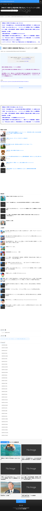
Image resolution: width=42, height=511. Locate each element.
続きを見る (21, 87)
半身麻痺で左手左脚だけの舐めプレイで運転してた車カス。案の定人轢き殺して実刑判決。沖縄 (23, 284)
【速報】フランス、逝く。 (10, 246)
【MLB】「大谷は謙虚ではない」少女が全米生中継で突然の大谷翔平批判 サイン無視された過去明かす (21, 25)
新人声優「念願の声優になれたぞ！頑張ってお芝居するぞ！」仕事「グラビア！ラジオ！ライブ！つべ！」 (23, 231)
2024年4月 (3, 388)
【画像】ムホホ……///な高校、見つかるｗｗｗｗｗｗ (15, 273)
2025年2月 (3, 361)
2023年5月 (3, 418)
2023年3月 (3, 424)
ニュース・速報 (9, 10)
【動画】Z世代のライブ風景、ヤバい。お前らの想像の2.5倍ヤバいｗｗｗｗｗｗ (20, 162)
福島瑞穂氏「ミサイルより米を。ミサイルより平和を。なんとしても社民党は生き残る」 (23, 289)
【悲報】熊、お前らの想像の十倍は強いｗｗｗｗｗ (15, 150)
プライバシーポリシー (19, 508)
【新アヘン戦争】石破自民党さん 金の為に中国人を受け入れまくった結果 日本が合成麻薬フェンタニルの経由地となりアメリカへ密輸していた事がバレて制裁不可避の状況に (23, 279)
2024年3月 (3, 391)
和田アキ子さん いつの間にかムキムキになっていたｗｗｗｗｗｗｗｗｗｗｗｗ (21, 299)
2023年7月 (3, 413)
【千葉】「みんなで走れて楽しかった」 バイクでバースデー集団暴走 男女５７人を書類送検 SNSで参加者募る (21, 27)
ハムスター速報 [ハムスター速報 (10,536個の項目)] (16, 338)
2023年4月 (3, 421)
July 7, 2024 (26, 61)
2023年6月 (3, 416)
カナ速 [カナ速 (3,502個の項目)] (11, 338)
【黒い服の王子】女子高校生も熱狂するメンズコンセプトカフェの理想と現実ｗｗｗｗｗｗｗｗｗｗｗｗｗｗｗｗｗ (23, 236)
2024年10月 (4, 372)
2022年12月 (4, 432)
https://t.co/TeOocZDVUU (26, 58)
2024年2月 (3, 394)
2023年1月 (3, 429)
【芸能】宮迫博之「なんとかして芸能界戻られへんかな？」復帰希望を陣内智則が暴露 (21, 168)
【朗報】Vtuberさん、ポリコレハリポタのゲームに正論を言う (17, 138)
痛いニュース (15, 10)
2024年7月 (3, 380)
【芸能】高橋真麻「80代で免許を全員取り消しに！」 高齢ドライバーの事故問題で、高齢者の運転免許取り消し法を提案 (21, 35)
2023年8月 (3, 410)
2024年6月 (3, 383)
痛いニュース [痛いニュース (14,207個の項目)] (26, 338)
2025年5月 (3, 353)
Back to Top (21, 501)
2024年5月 (3, 386)
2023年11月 (4, 402)
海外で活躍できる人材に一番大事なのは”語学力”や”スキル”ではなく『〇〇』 (19, 144)
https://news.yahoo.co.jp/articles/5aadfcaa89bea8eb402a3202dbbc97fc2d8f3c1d (14, 81)
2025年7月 (3, 347)
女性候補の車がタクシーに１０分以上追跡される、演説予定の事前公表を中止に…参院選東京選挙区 (23, 295)
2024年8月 (3, 377)
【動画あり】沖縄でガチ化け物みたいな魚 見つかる (12, 23)
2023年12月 (4, 399)
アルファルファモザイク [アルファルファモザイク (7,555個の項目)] (5, 338)
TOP (1, 4)
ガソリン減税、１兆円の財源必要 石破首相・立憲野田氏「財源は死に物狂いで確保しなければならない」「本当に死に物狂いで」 (21, 29)
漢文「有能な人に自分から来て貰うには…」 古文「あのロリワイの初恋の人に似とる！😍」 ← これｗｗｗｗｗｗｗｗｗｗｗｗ (22, 263)
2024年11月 (4, 369)
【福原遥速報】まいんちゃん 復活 (12, 251)
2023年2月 (3, 427)
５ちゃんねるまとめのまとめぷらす (23, 507)
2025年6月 (3, 350)
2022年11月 (4, 435)
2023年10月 (4, 405)
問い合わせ (5, 4)
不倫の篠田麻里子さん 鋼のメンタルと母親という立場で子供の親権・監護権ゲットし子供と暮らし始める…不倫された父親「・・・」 (23, 242)
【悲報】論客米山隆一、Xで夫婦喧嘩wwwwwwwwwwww (13, 33)
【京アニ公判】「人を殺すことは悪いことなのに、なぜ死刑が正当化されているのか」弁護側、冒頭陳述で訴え (23, 305)
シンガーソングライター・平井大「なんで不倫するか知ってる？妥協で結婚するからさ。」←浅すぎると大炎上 (21, 41)
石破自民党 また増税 (6, 31)
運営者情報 (24, 508)
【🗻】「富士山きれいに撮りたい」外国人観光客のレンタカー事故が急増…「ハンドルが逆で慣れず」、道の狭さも (21, 37)
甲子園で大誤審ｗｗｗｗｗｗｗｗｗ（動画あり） (11, 39)
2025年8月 (3, 345)
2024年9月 (3, 375)
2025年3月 (3, 358)
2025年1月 (3, 364)
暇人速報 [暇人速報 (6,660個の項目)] (21, 338)
